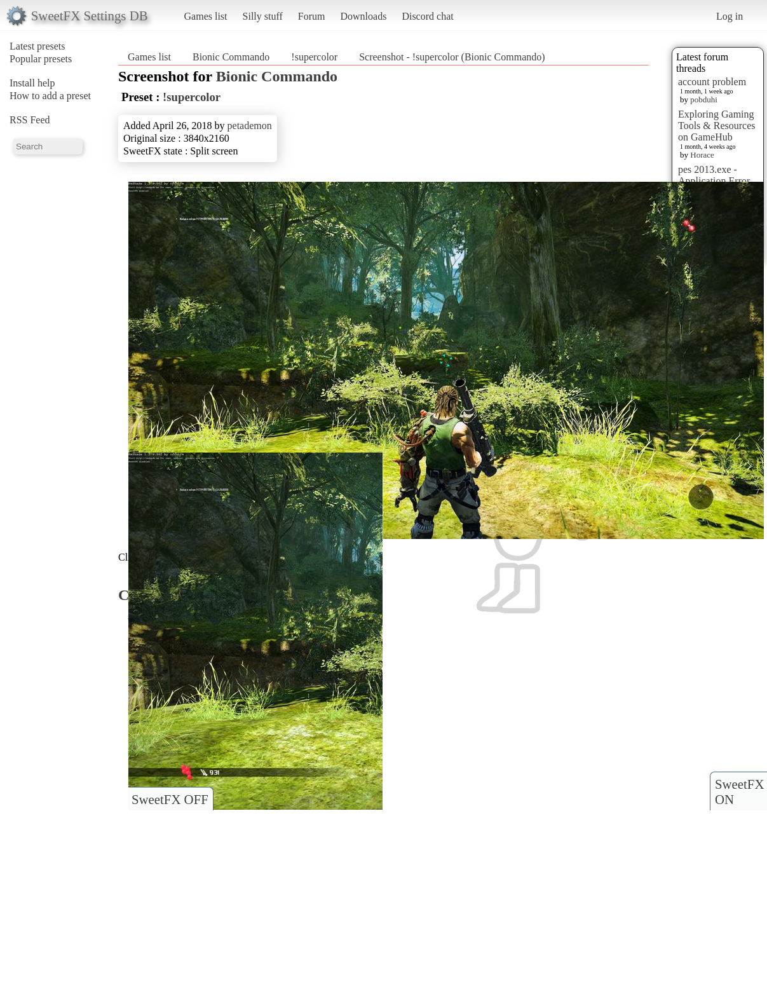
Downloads (363, 16)
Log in (729, 16)
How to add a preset (50, 95)
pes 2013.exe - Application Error (714, 175)
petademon (249, 125)
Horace (702, 155)
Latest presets (37, 46)
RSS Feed (30, 119)
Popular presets (41, 58)
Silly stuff (263, 16)
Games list (205, 16)
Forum (311, 16)
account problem (712, 81)
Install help (32, 83)
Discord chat (427, 16)
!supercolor (314, 56)
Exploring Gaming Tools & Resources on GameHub (717, 125)
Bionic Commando (231, 56)
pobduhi (703, 99)
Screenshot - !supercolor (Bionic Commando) (452, 56)
